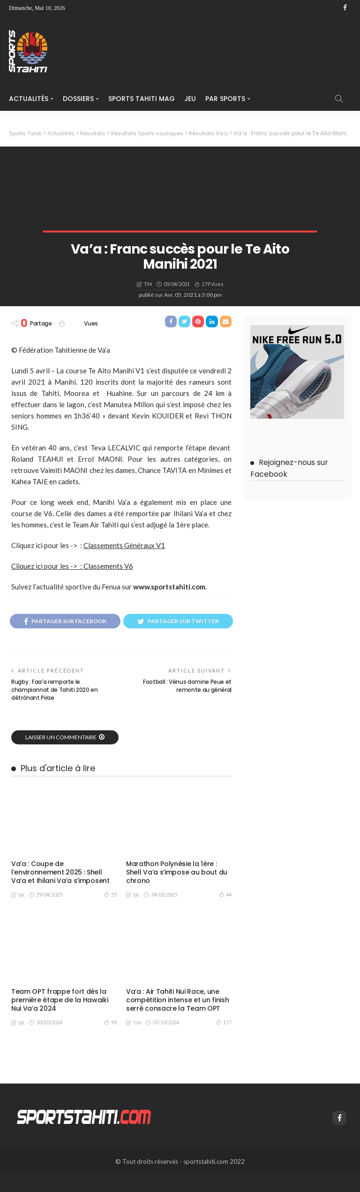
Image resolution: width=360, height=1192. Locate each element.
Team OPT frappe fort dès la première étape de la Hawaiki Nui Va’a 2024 (59, 1019)
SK (21, 914)
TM (148, 284)
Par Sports (225, 98)
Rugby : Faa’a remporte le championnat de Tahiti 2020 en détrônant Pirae (54, 709)
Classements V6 (108, 566)
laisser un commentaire (61, 756)
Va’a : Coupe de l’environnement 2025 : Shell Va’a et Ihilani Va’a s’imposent (60, 891)
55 (110, 913)
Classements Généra (119, 545)
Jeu (190, 98)
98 (110, 1041)
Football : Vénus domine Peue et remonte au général (187, 705)
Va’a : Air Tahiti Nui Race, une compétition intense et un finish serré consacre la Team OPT (177, 1019)
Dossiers (78, 98)
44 (225, 913)
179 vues (213, 283)
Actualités (28, 98)
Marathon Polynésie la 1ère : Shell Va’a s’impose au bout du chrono (176, 891)
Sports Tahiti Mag (141, 98)
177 (224, 1041)
